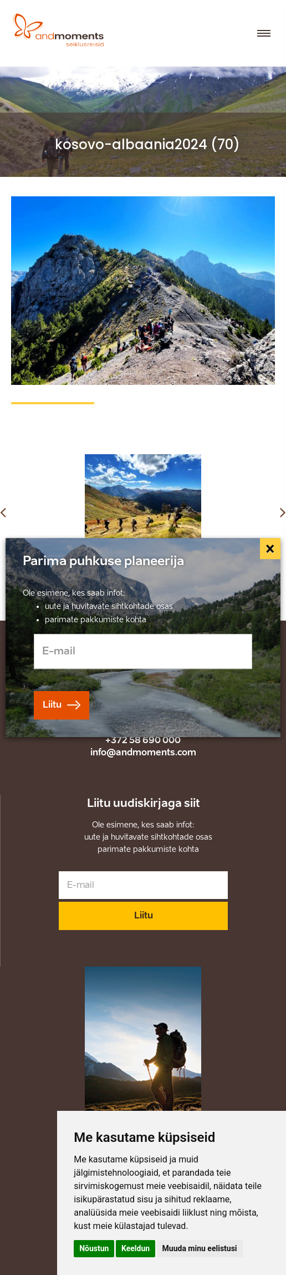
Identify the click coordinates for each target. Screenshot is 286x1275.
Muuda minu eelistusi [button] (199, 1248)
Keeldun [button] (135, 1248)
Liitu (143, 915)
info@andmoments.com (143, 752)
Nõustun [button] (94, 1248)
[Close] (270, 548)
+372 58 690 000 (143, 740)
